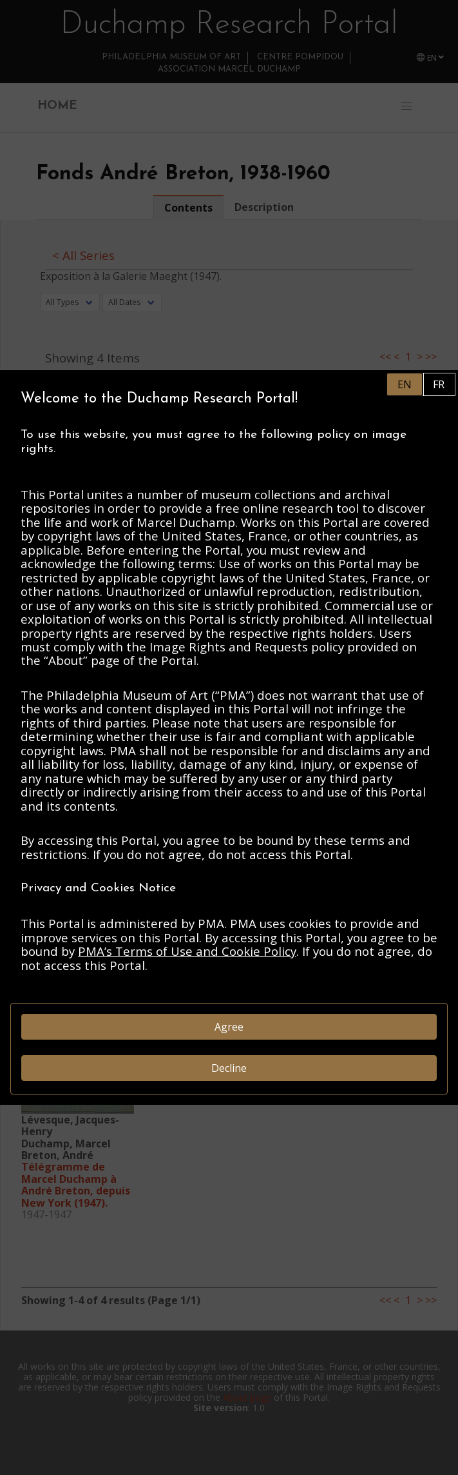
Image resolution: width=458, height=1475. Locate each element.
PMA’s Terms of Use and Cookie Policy (187, 951)
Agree (229, 1027)
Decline (229, 1068)
